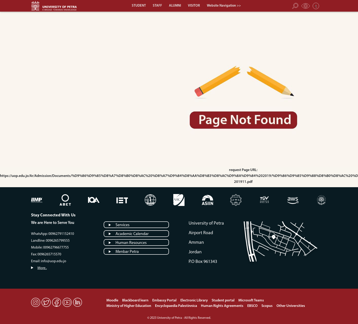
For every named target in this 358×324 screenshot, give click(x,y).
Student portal (223, 300)
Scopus (267, 306)
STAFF (157, 6)
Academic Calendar (132, 234)
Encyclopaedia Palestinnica (176, 306)
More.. (42, 268)
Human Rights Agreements (222, 306)
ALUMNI (175, 6)
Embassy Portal (164, 300)
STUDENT (139, 6)
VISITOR (194, 6)
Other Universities (290, 306)
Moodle (112, 300)
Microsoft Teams (251, 300)
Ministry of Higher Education (129, 306)
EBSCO (252, 306)
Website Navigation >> (224, 6)
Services (122, 225)
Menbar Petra (127, 252)
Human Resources (131, 243)
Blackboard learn (135, 300)
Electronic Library (194, 300)
